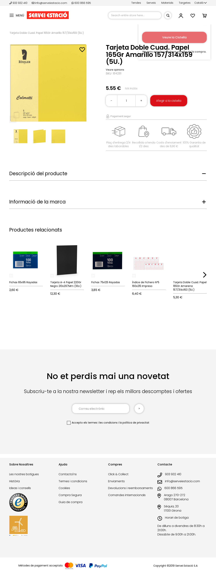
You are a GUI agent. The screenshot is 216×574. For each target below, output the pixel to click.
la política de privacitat (134, 422)
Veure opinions (115, 69)
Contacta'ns (68, 474)
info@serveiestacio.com (49, 3)
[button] (200, 3)
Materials (167, 3)
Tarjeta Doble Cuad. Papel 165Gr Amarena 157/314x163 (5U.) (190, 286)
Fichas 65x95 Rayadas (23, 282)
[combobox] (134, 15)
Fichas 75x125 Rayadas (105, 282)
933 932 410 (18, 3)
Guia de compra (70, 502)
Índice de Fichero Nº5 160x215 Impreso (145, 284)
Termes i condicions (73, 481)
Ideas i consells (20, 488)
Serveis (151, 3)
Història (14, 481)
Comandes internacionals (127, 495)
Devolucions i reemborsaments (130, 488)
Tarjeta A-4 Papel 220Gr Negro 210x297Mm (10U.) (65, 284)
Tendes (136, 3)
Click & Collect (118, 474)
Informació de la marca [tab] (37, 201)
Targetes (185, 3)
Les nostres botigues (24, 474)
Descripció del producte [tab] (38, 173)
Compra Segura (70, 495)
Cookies (64, 488)
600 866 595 (81, 3)
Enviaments (116, 481)
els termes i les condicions (101, 422)
